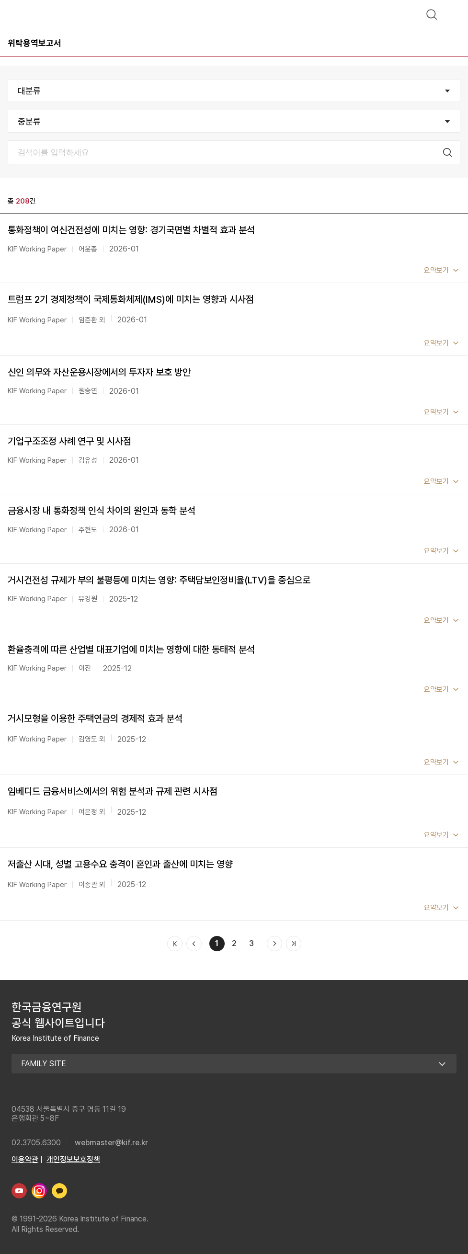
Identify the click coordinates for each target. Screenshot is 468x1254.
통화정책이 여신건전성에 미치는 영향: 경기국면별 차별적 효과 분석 (131, 230)
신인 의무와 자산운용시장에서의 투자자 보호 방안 (99, 372)
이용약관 (24, 1159)
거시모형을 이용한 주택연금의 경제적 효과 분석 (95, 718)
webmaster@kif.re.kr (111, 1142)
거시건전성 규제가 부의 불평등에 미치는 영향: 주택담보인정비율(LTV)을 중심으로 (159, 580)
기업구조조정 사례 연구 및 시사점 (69, 441)
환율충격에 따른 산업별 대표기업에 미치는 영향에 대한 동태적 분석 (131, 649)
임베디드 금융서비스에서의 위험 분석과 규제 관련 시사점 (112, 791)
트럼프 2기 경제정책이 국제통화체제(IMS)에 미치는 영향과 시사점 (131, 299)
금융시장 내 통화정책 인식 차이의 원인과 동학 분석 (101, 510)
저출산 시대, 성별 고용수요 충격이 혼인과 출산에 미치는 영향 (120, 864)
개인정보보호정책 (73, 1159)
